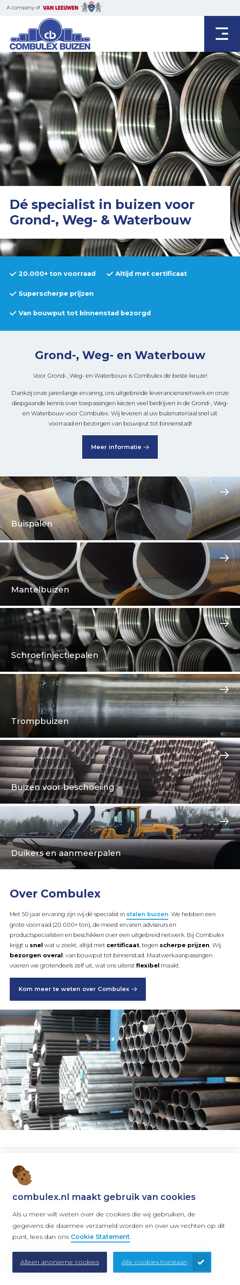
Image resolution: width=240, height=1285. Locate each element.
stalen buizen (147, 914)
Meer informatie (116, 447)
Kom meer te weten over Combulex (74, 989)
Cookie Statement (100, 1237)
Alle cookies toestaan (154, 1262)
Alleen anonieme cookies (59, 1262)
